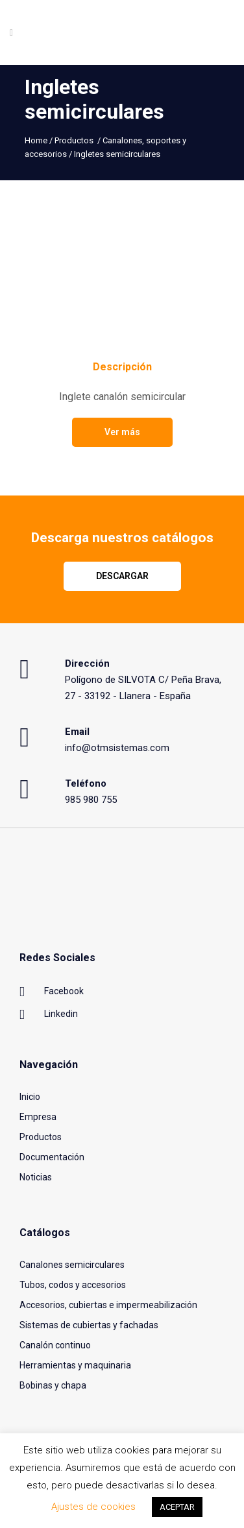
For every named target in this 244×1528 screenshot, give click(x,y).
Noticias (35, 1177)
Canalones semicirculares (72, 1264)
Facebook (51, 992)
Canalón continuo (55, 1345)
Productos (74, 140)
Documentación (51, 1157)
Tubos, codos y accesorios (72, 1285)
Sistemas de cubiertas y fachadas (88, 1325)
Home (36, 140)
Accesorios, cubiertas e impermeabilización (108, 1305)
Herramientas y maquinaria (75, 1365)
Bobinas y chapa (52, 1385)
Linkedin (48, 1014)
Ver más (122, 432)
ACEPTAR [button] (177, 1507)
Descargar (122, 576)
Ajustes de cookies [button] (93, 1506)
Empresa (37, 1117)
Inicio (29, 1097)
